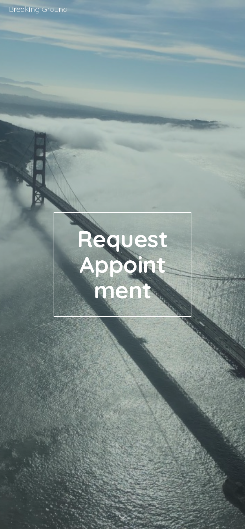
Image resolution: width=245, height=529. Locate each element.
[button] (122, 517)
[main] (122, 264)
